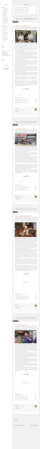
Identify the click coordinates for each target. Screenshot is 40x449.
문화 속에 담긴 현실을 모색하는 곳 (19, 121)
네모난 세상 (5, 8)
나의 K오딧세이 (5, 32)
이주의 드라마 (5, 18)
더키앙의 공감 (3, 60)
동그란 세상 (5, 13)
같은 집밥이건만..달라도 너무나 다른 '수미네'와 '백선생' (21, 10)
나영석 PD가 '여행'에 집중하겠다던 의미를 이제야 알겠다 (22, 110)
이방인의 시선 (3, 59)
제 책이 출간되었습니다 (5, 53)
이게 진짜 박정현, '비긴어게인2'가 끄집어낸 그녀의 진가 (21, 321)
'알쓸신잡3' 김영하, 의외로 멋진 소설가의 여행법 (21, 111)
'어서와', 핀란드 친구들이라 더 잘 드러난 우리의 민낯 (21, 419)
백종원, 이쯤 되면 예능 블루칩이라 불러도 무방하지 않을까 (26, 133)
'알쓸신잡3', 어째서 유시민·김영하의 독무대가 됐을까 (21, 114)
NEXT (31, 437)
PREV (21, 437)
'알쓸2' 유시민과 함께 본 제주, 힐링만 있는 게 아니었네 (21, 418)
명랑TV (4, 12)
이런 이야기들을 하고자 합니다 (5, 54)
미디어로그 (3, 45)
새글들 (3, 25)
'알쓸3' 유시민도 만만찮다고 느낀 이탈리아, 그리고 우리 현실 (22, 113)
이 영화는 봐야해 (5, 19)
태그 (2, 44)
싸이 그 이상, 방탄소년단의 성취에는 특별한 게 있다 (21, 420)
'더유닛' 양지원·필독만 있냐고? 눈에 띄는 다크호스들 (21, 422)
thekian (6, 4)
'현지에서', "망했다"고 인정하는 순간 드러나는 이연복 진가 (22, 112)
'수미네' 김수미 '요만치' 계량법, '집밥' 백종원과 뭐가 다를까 (21, 7)
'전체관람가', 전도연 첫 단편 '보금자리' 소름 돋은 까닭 (21, 421)
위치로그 (3, 46)
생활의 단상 (5, 33)
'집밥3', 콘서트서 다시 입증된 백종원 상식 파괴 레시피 (21, 12)
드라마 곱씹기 (5, 9)
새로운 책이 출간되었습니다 (5, 52)
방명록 (2, 47)
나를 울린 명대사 (5, 26)
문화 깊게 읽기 (5, 37)
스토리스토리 (5, 38)
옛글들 (3, 7)
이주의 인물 (5, 20)
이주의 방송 (5, 14)
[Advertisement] (26, 97)
